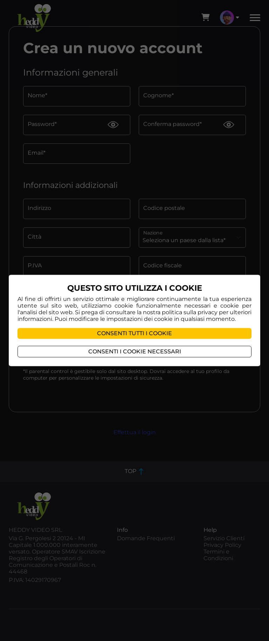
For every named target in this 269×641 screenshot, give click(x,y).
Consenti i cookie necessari (134, 351)
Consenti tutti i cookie (134, 333)
